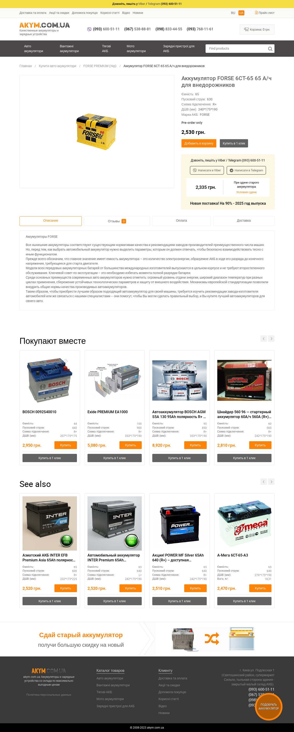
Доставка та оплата (33, 13)
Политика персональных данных (48, 694)
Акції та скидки (59, 13)
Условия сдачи (246, 192)
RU (233, 13)
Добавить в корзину (198, 143)
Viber (141, 4)
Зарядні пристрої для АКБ (178, 48)
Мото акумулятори (136, 48)
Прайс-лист (264, 13)
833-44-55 (168, 29)
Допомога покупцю (85, 13)
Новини (138, 13)
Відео (126, 13)
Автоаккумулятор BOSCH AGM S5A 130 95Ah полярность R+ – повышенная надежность (179, 414)
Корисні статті (109, 13)
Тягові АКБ (106, 48)
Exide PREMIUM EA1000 (108, 412)
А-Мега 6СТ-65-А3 (232, 555)
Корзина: (257, 29)
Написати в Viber (207, 170)
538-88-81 (137, 29)
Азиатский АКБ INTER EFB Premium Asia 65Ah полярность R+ (50, 558)
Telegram (154, 4)
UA (241, 13)
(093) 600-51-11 (261, 689)
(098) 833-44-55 (261, 699)
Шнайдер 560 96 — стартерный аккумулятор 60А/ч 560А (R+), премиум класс (244, 414)
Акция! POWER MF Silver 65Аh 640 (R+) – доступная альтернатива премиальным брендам (178, 558)
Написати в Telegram (246, 170)
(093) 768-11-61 (261, 705)
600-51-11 (106, 29)
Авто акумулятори (33, 48)
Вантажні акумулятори (69, 48)
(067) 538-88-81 (261, 694)
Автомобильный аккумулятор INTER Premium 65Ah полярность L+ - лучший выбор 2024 (114, 558)
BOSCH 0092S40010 (39, 412)
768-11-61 (200, 29)
